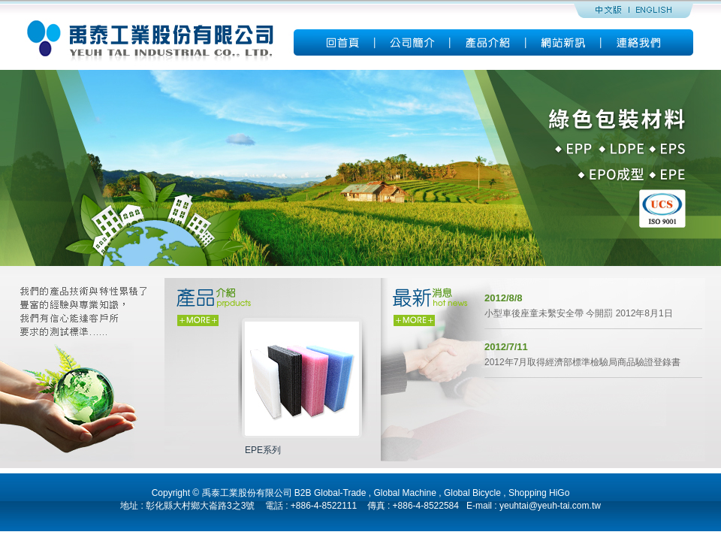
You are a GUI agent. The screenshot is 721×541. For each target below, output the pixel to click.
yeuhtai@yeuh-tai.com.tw (550, 505)
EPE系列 (263, 450)
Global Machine (404, 493)
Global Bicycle (472, 493)
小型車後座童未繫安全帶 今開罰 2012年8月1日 (578, 313)
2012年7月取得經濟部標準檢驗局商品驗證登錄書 (582, 362)
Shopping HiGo (538, 493)
